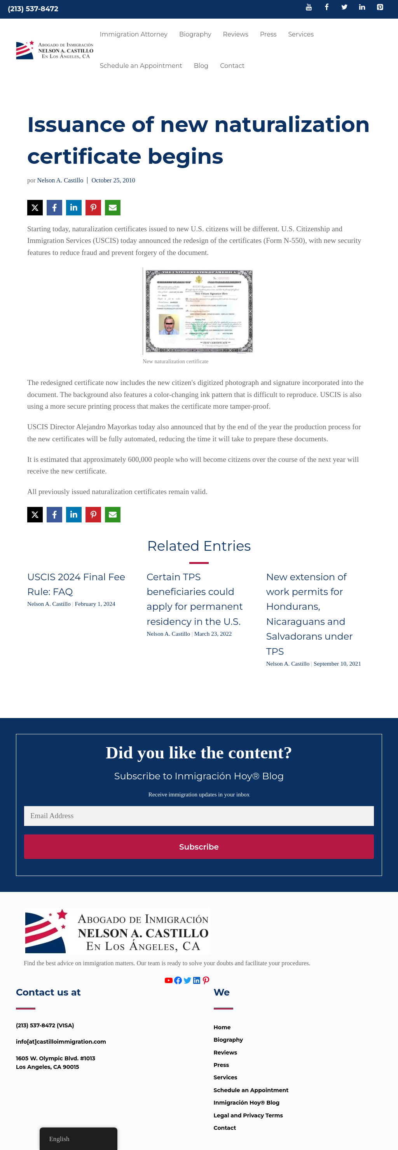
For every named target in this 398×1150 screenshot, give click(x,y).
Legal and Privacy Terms (248, 1115)
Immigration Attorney (134, 34)
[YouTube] (309, 8)
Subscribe (199, 847)
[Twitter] (344, 8)
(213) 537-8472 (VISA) (45, 1025)
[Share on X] (35, 207)
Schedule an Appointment (141, 65)
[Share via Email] (112, 207)
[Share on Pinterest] (93, 207)
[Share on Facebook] (54, 207)
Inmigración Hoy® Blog (247, 1102)
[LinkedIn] (362, 8)
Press (268, 34)
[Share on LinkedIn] (74, 207)
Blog (201, 65)
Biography (195, 34)
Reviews (235, 34)
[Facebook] (326, 8)
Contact (232, 65)
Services (301, 34)
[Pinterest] (379, 8)
